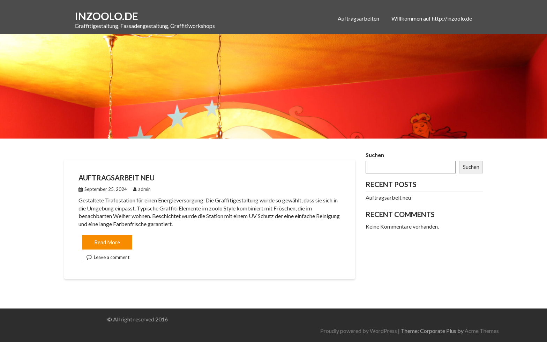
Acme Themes (526, 330)
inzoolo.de (106, 16)
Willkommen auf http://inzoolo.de (431, 18)
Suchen (375, 154)
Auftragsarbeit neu (116, 177)
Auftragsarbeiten (358, 18)
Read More (107, 242)
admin (142, 189)
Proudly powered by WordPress (403, 330)
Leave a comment (111, 257)
